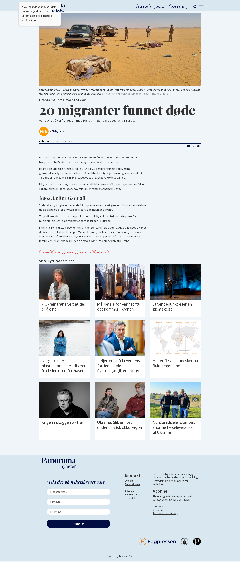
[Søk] (195, 7)
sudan (47, 252)
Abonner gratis (161, 497)
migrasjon (96, 252)
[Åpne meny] (201, 6)
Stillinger (143, 6)
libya (62, 252)
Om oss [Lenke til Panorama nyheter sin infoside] (129, 482)
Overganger (178, 6)
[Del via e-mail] (198, 146)
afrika (77, 252)
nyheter (116, 252)
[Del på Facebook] (188, 146)
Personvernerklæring (165, 514)
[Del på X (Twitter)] (193, 146)
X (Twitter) (159, 511)
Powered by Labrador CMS (120, 557)
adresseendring (162, 501)
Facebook (158, 507)
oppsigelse (183, 501)
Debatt (160, 6)
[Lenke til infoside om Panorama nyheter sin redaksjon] (132, 488)
